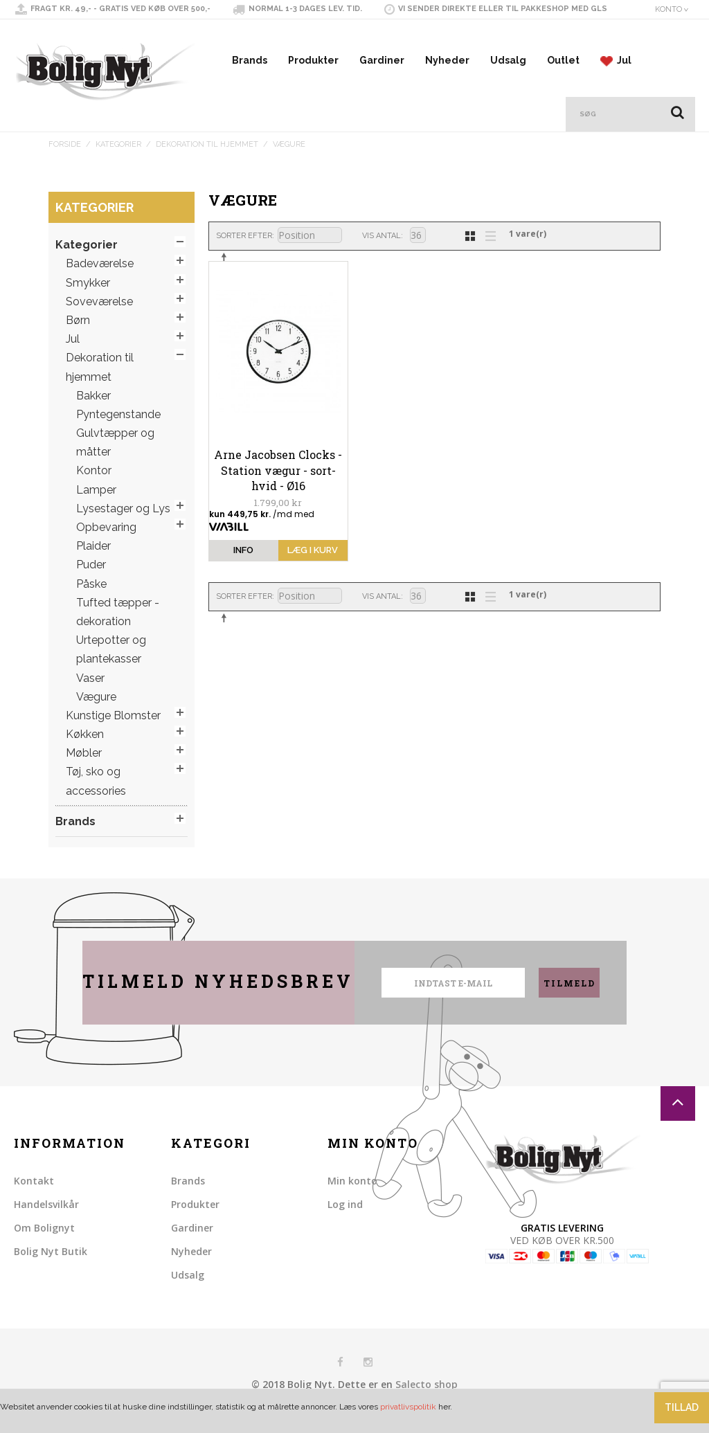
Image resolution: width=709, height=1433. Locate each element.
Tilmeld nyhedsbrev (218, 997)
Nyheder (447, 76)
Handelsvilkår (46, 1220)
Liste (487, 251)
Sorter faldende (226, 272)
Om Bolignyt (44, 1243)
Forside (64, 160)
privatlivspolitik (408, 1407)
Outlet (563, 76)
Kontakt (34, 1196)
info (243, 566)
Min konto (352, 1196)
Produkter (313, 76)
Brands (249, 76)
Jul (615, 76)
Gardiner (381, 76)
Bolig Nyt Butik (50, 1267)
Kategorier (118, 160)
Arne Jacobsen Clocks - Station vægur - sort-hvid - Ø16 (278, 486)
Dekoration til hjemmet (207, 160)
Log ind (345, 1220)
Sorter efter (244, 251)
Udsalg (508, 76)
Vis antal (381, 251)
